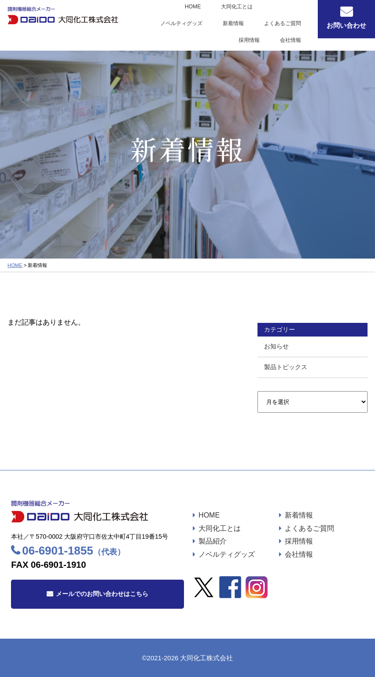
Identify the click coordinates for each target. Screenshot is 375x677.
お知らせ (276, 346)
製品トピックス (285, 366)
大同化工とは (173, 15)
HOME (139, 15)
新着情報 (294, 15)
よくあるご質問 (223, 24)
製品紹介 (213, 541)
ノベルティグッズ (252, 15)
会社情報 (294, 24)
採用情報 (262, 24)
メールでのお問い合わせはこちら (102, 593)
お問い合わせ (346, 25)
